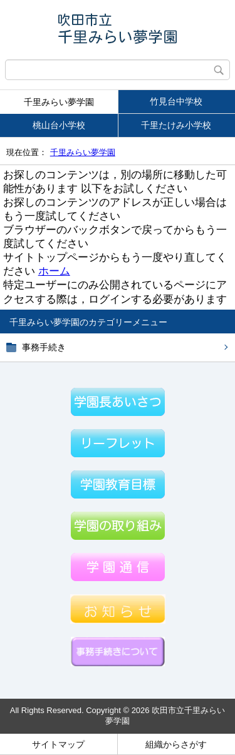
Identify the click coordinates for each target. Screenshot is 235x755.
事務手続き (44, 347)
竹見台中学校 (176, 101)
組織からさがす (176, 744)
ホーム (54, 271)
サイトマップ (58, 744)
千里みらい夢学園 (59, 102)
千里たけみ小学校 (176, 125)
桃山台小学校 (59, 125)
